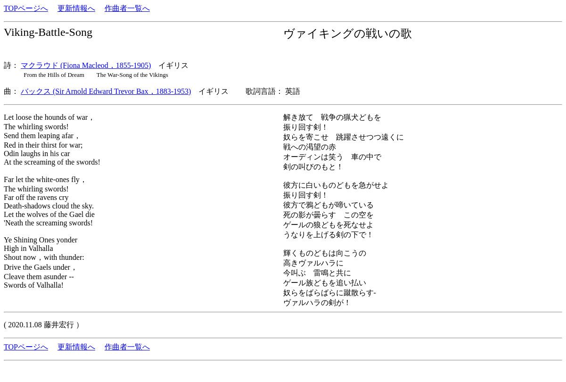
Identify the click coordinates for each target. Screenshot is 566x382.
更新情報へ (76, 8)
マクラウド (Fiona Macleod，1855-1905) (86, 65)
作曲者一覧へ (127, 8)
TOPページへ (26, 8)
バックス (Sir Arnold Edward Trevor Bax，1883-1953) (106, 91)
